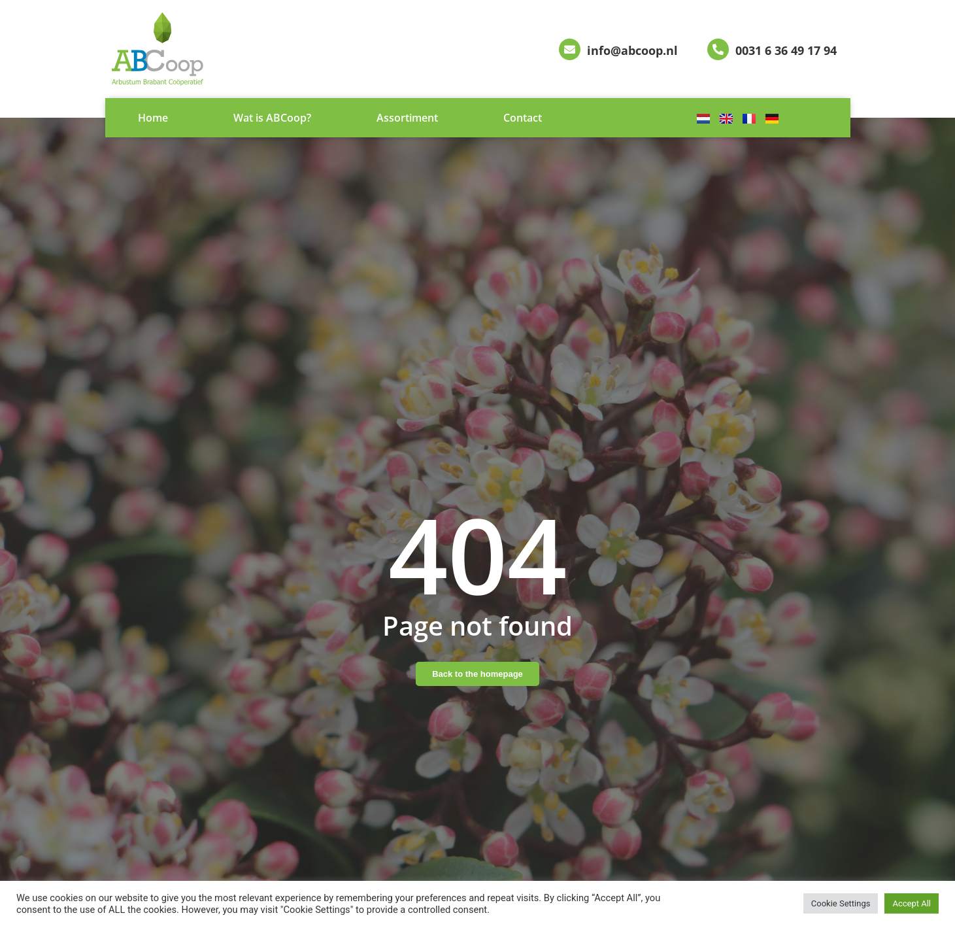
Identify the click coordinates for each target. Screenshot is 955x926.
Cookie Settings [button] (841, 903)
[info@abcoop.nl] (569, 49)
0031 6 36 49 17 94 (786, 50)
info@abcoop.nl (632, 50)
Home (153, 118)
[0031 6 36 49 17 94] (718, 49)
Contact (522, 118)
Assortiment (407, 118)
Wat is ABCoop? (272, 118)
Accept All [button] (911, 903)
